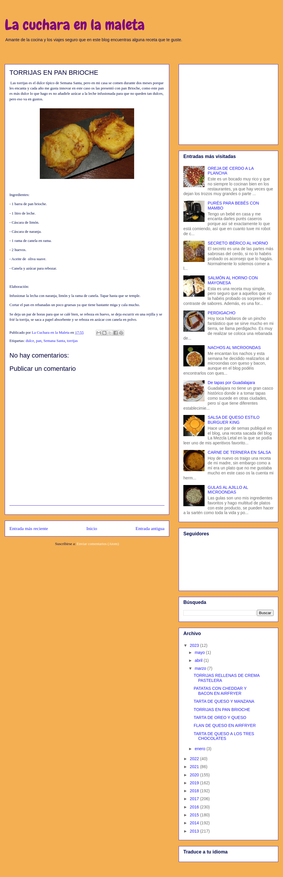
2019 (195, 782)
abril (199, 660)
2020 (195, 775)
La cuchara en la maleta (75, 24)
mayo (200, 652)
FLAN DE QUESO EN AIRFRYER (225, 725)
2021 (195, 766)
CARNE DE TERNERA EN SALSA (239, 452)
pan (39, 340)
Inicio (91, 528)
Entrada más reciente (28, 528)
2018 (195, 790)
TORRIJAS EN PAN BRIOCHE (222, 709)
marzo (201, 668)
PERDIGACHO (222, 312)
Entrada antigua (150, 528)
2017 (195, 798)
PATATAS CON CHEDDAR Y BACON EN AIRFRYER (220, 691)
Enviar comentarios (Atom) (98, 544)
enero (200, 748)
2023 (195, 645)
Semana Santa (54, 340)
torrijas (72, 340)
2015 (195, 815)
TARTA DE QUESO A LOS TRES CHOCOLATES (224, 736)
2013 (195, 831)
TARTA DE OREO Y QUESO (220, 717)
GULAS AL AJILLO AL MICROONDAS (228, 490)
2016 (195, 807)
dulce (30, 340)
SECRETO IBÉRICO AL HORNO (238, 243)
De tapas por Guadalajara (231, 382)
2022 (195, 758)
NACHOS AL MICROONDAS (234, 347)
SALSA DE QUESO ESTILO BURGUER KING (234, 420)
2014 (195, 822)
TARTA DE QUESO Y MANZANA (224, 701)
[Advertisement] (228, 103)
